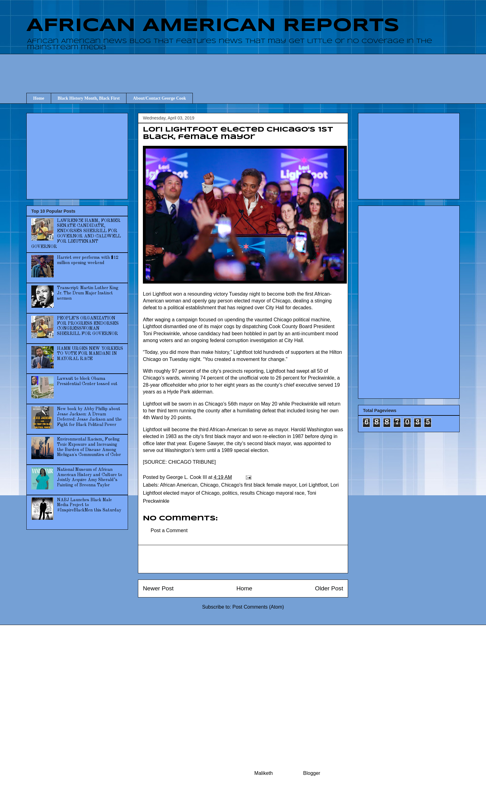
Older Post (329, 588)
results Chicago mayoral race (272, 493)
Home (38, 98)
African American (178, 485)
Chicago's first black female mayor (258, 485)
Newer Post (158, 588)
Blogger (311, 773)
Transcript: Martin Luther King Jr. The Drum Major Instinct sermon (87, 293)
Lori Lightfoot (313, 485)
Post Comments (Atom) (258, 607)
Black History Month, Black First (89, 98)
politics (229, 493)
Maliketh (263, 773)
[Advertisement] (243, 68)
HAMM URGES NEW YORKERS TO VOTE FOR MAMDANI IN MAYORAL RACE (90, 353)
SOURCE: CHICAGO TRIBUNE (179, 462)
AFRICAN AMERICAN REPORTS (213, 26)
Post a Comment (169, 530)
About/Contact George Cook (159, 98)
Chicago (209, 485)
